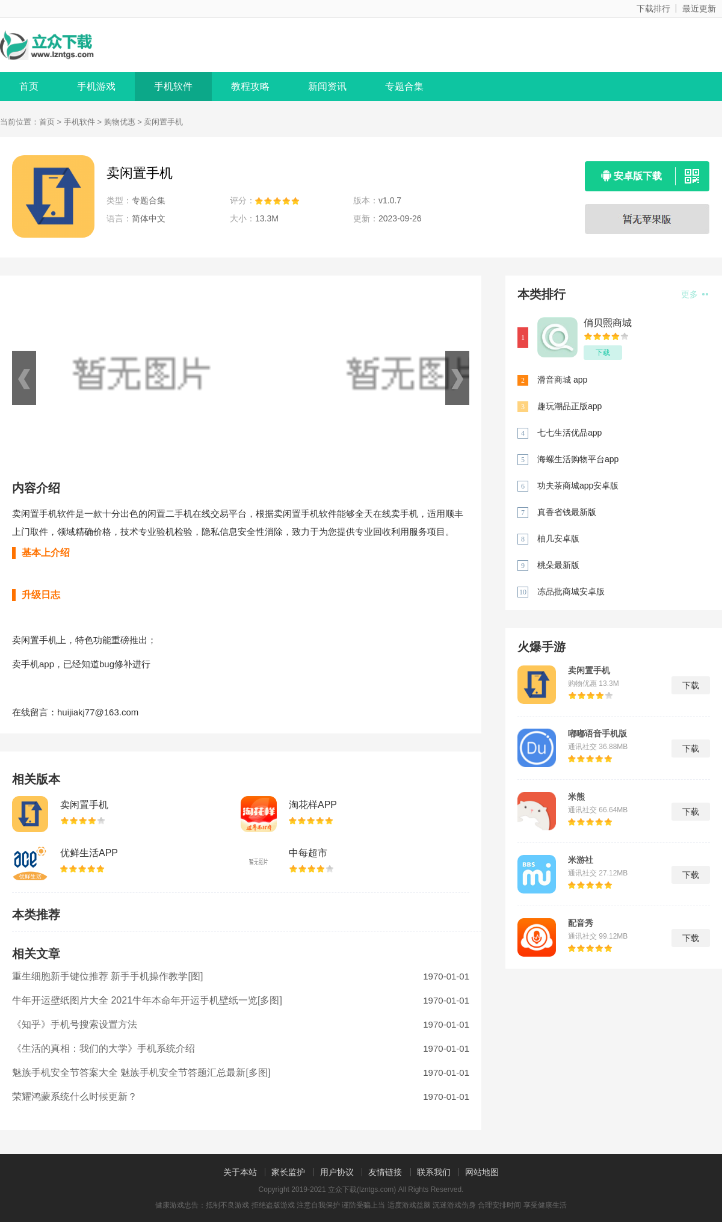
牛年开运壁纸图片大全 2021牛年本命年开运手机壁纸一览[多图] (147, 1000)
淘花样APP (313, 805)
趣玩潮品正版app (569, 406)
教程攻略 (250, 86)
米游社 (580, 860)
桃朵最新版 (558, 565)
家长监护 (288, 1172)
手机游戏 (96, 86)
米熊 (576, 796)
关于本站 (240, 1172)
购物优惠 (119, 121)
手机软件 (173, 86)
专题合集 (404, 86)
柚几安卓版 (558, 538)
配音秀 (580, 923)
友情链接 (385, 1172)
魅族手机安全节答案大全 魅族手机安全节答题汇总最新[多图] (141, 1072)
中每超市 (308, 853)
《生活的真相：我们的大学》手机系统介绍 (103, 1048)
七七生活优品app (569, 432)
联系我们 (434, 1172)
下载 (603, 352)
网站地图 (482, 1172)
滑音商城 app (562, 379)
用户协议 (337, 1172)
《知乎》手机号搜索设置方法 (74, 1024)
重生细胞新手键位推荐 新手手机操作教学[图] (107, 976)
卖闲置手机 (84, 805)
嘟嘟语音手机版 (597, 733)
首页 (29, 86)
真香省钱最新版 (566, 512)
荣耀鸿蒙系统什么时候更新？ (74, 1096)
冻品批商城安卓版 (571, 591)
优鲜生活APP (89, 853)
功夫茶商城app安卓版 (578, 485)
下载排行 (653, 8)
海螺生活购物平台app (578, 459)
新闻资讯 (327, 86)
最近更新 (699, 8)
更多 (694, 294)
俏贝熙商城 (608, 323)
